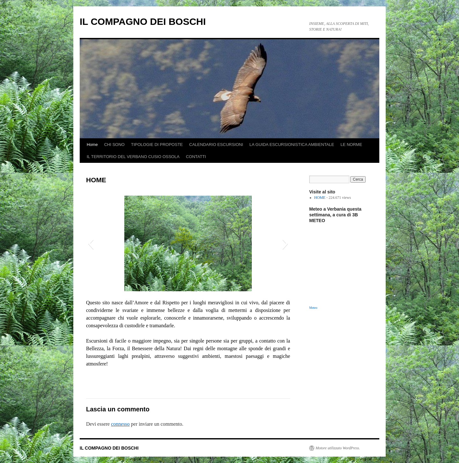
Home (92, 144)
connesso (120, 424)
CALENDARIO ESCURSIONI (216, 144)
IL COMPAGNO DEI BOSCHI (143, 21)
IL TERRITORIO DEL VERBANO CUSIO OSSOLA (133, 156)
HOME (319, 197)
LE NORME (351, 144)
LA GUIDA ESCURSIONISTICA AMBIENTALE (292, 144)
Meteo (313, 307)
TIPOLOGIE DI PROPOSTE (157, 144)
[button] (91, 243)
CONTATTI (196, 156)
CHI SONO (114, 144)
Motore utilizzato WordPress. (338, 448)
